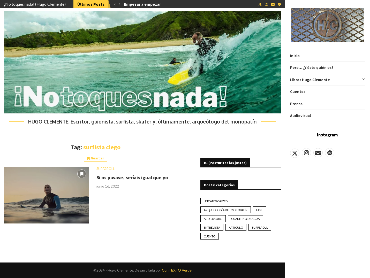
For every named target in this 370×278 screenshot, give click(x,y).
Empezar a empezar (142, 4)
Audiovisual (300, 115)
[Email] (318, 152)
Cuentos (297, 91)
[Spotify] (329, 152)
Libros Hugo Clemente (327, 80)
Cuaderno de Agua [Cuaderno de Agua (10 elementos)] (245, 218)
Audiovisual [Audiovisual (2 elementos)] (213, 218)
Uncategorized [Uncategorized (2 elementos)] (216, 201)
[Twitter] (294, 152)
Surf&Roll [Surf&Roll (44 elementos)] (260, 227)
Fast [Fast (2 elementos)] (259, 210)
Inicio (295, 55)
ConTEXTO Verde (177, 270)
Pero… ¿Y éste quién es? (311, 67)
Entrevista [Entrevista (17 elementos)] (212, 227)
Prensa (296, 103)
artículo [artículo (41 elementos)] (236, 227)
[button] (115, 4)
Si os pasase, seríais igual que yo (132, 177)
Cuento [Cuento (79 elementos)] (209, 236)
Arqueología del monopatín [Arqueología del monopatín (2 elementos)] (225, 210)
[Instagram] (306, 152)
